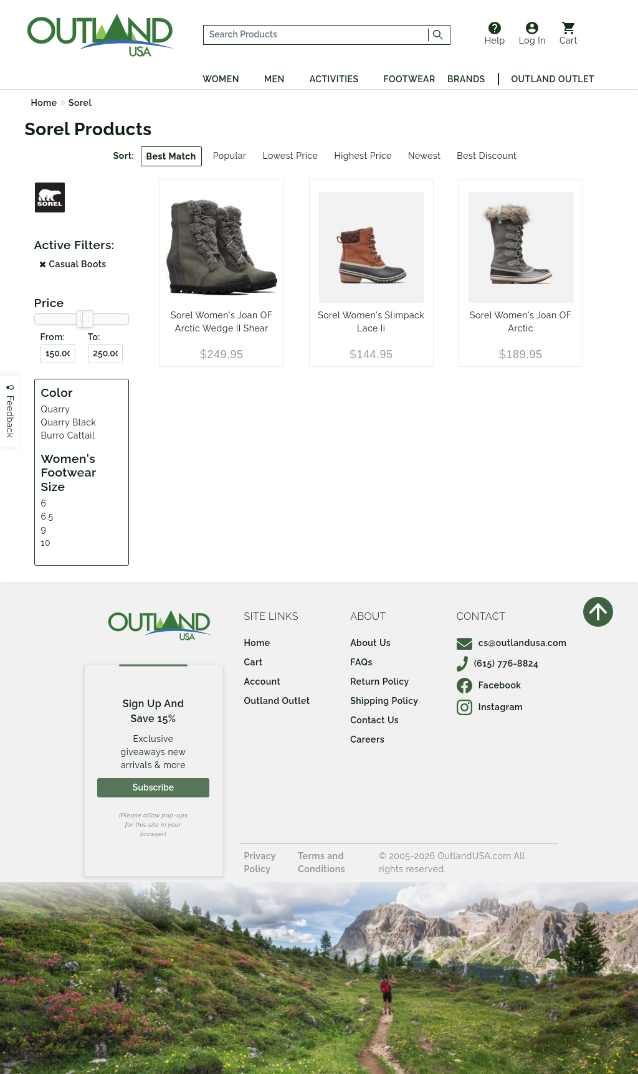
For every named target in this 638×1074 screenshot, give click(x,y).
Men (274, 79)
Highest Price (362, 156)
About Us (370, 643)
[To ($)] (105, 353)
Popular (230, 156)
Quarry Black (69, 422)
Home (44, 103)
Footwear (410, 79)
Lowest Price (290, 156)
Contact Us (374, 720)
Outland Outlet (553, 79)
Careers (367, 739)
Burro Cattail (68, 435)
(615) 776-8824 (498, 663)
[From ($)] (57, 353)
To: (94, 337)
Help (495, 33)
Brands (466, 79)
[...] (315, 35)
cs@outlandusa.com (512, 643)
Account (262, 682)
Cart (568, 33)
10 (46, 543)
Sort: (124, 156)
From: (52, 337)
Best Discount (487, 156)
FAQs (361, 662)
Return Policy (379, 682)
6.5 (47, 516)
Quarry (55, 409)
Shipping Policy (384, 701)
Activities (334, 79)
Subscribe (153, 787)
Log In (532, 33)
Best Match (171, 156)
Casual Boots (73, 264)
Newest (424, 156)
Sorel (80, 103)
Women (220, 79)
